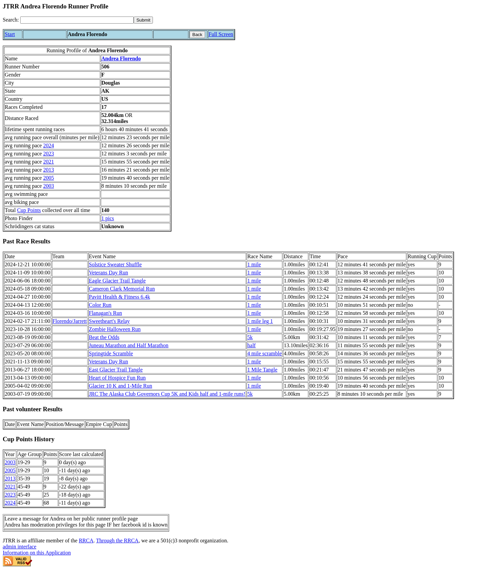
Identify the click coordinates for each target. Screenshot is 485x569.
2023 (48, 153)
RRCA (86, 540)
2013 (48, 170)
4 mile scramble (264, 353)
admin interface (19, 546)
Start (10, 34)
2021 (48, 161)
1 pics (107, 218)
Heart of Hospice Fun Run (117, 378)
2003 (48, 186)
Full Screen (220, 34)
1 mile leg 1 (260, 321)
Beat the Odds (104, 337)
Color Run (100, 305)
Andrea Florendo (121, 58)
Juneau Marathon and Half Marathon (128, 345)
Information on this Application (37, 553)
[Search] (77, 20)
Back (197, 34)
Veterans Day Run (108, 272)
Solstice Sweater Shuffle (115, 264)
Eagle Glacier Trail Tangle (117, 280)
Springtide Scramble (111, 353)
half (251, 345)
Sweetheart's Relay (109, 321)
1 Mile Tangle (262, 369)
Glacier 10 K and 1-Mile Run (120, 386)
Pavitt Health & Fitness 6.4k (119, 297)
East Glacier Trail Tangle (116, 369)
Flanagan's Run (105, 313)
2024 (48, 145)
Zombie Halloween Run (115, 329)
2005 (48, 178)
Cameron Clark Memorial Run (122, 289)
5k (250, 337)
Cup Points (29, 210)
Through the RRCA (117, 540)
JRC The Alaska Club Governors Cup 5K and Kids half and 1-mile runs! (167, 394)
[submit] (143, 20)
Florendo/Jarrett (70, 321)
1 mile (254, 264)
